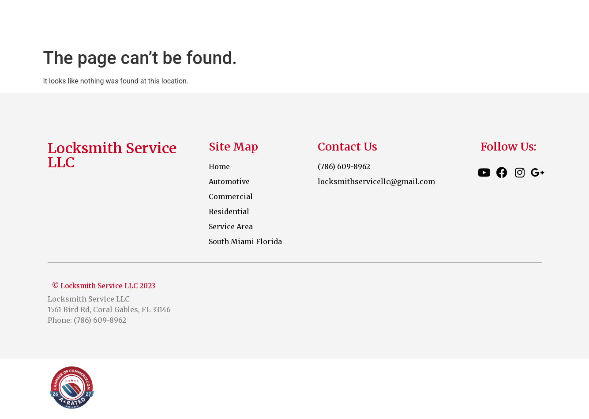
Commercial (404, 22)
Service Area (534, 22)
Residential (468, 22)
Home (291, 22)
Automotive (339, 22)
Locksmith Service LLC (134, 22)
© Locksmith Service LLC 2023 (103, 286)
